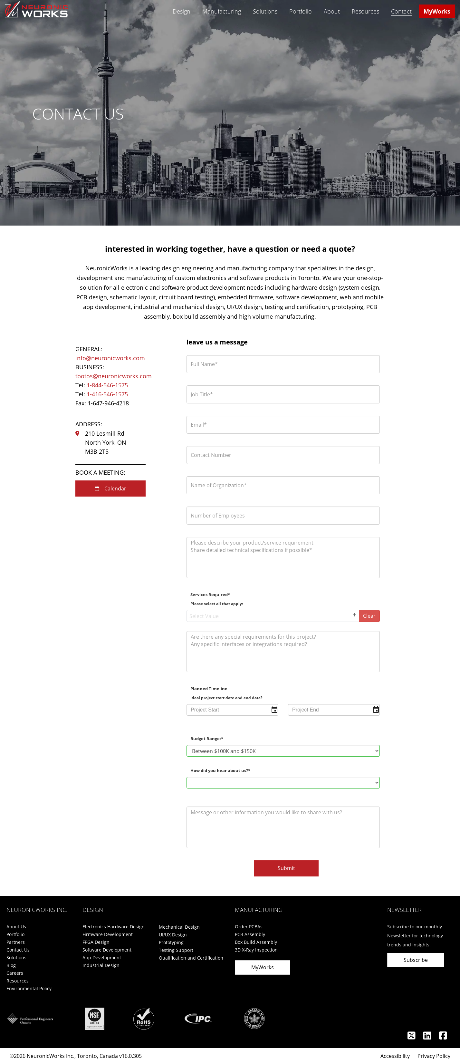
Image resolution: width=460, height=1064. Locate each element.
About (332, 11)
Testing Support (176, 950)
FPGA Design (96, 942)
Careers (14, 973)
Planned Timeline (226, 693)
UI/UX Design (173, 935)
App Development (101, 957)
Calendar (110, 488)
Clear (369, 615)
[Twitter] (412, 1037)
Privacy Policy (433, 1055)
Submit (286, 868)
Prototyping (171, 942)
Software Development (106, 950)
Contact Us (18, 950)
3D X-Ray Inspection (256, 950)
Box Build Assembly (256, 942)
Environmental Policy (29, 988)
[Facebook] (443, 1037)
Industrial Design (101, 965)
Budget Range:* (206, 738)
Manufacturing (221, 11)
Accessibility (395, 1055)
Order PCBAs (249, 927)
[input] (232, 710)
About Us (16, 927)
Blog (11, 965)
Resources (365, 11)
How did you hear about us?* (220, 770)
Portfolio (300, 11)
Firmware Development (107, 934)
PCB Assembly (250, 934)
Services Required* (216, 599)
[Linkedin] (428, 1037)
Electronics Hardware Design (113, 927)
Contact (401, 11)
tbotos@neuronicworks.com (113, 376)
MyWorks (437, 11)
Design (181, 11)
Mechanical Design (179, 927)
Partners (15, 942)
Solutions (265, 11)
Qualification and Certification (191, 958)
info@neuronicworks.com (110, 358)
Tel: (101, 385)
